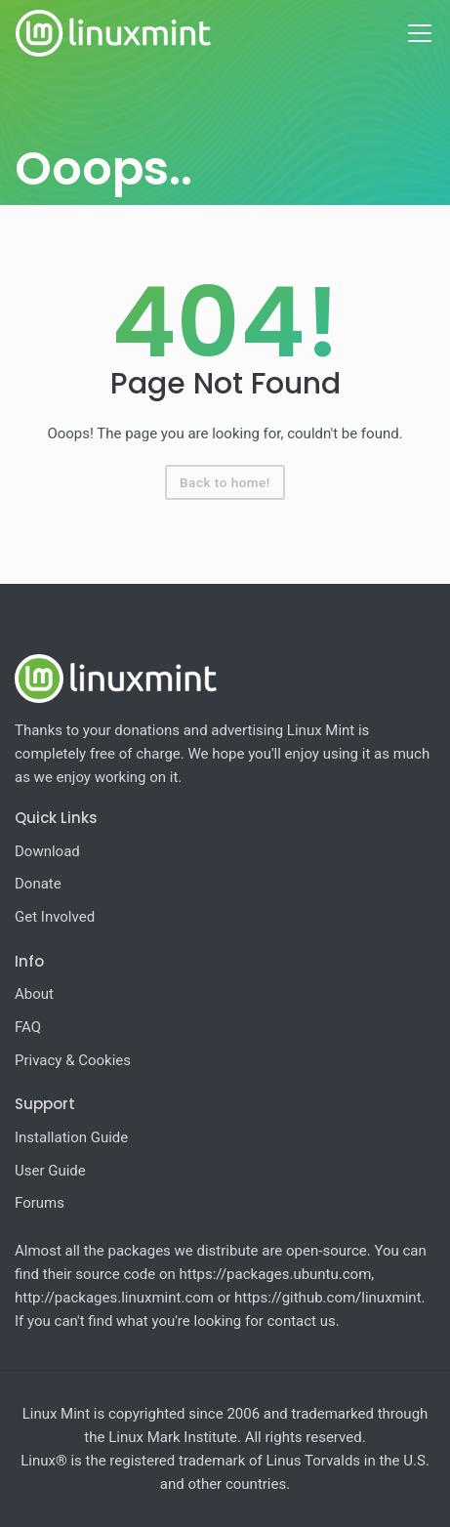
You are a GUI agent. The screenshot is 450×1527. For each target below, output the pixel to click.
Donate (38, 883)
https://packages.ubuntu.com (276, 1274)
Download (47, 851)
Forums (39, 1203)
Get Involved (55, 917)
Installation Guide (71, 1137)
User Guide (50, 1170)
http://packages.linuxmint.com (114, 1297)
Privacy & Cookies (73, 1060)
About (34, 994)
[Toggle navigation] (419, 33)
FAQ (28, 1027)
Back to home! (225, 482)
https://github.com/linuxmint (328, 1297)
